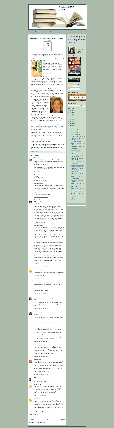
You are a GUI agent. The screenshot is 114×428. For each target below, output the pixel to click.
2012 (71, 117)
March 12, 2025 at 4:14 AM (40, 395)
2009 (71, 123)
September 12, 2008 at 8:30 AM (41, 197)
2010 (71, 121)
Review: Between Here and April (78, 136)
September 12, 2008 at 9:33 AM (41, 266)
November (73, 129)
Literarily (36, 176)
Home (29, 31)
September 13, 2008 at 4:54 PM (41, 374)
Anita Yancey (37, 268)
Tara (35, 377)
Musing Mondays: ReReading (77, 193)
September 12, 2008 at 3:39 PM (41, 308)
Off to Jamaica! (74, 186)
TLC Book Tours (47, 55)
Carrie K (36, 296)
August (72, 196)
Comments (72, 89)
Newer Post (31, 419)
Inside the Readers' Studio (77, 191)
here (48, 58)
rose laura (36, 384)
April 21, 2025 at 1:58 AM (39, 411)
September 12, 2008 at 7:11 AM (41, 180)
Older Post (62, 419)
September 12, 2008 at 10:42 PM (41, 341)
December (73, 127)
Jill (34, 311)
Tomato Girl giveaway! (76, 141)
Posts (71, 86)
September (73, 132)
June (72, 199)
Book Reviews (50, 31)
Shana (35, 157)
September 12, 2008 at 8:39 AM (41, 222)
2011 (71, 119)
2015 (71, 112)
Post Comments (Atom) (40, 422)
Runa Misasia (37, 398)
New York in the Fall (75, 134)
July (72, 198)
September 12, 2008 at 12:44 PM (41, 278)
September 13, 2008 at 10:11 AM (41, 356)
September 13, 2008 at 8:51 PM (41, 381)
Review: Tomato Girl (75, 171)
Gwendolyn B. (37, 359)
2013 (71, 116)
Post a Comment (34, 414)
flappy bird (59, 388)
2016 (71, 110)
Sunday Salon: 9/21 (75, 150)
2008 (71, 125)
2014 (71, 114)
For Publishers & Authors (39, 31)
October (73, 130)
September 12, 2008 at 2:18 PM (41, 293)
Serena (35, 199)
